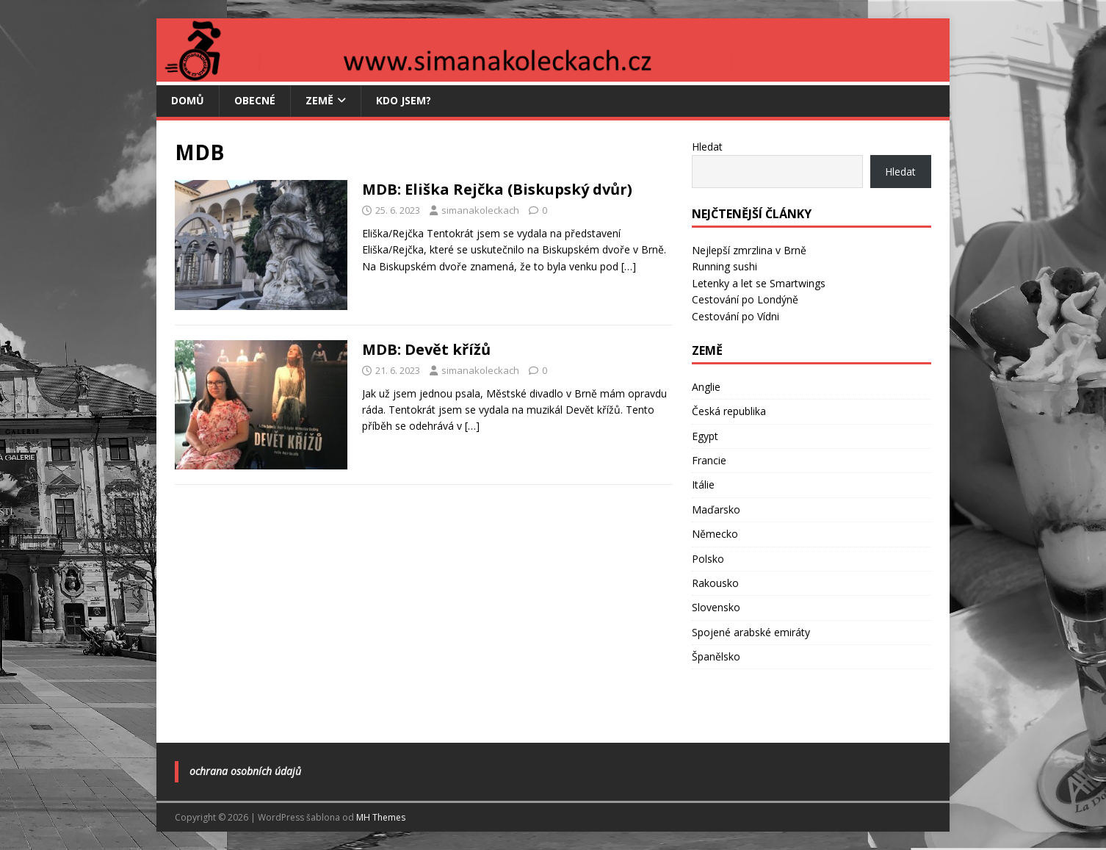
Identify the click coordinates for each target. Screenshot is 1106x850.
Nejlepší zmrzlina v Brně (749, 250)
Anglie (706, 387)
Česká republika (729, 411)
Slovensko (716, 607)
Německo (715, 534)
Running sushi (724, 266)
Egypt (705, 436)
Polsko (708, 559)
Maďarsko (716, 509)
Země (319, 100)
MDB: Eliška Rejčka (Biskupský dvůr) (497, 189)
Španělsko (716, 656)
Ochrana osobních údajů (245, 771)
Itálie (703, 484)
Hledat (707, 147)
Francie (709, 460)
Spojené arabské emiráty (751, 632)
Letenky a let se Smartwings (758, 283)
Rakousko (715, 583)
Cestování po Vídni (735, 316)
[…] (628, 266)
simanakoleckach (480, 210)
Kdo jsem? (403, 100)
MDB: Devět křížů (426, 349)
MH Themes (380, 817)
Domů (187, 100)
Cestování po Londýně (745, 299)
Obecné (254, 100)
